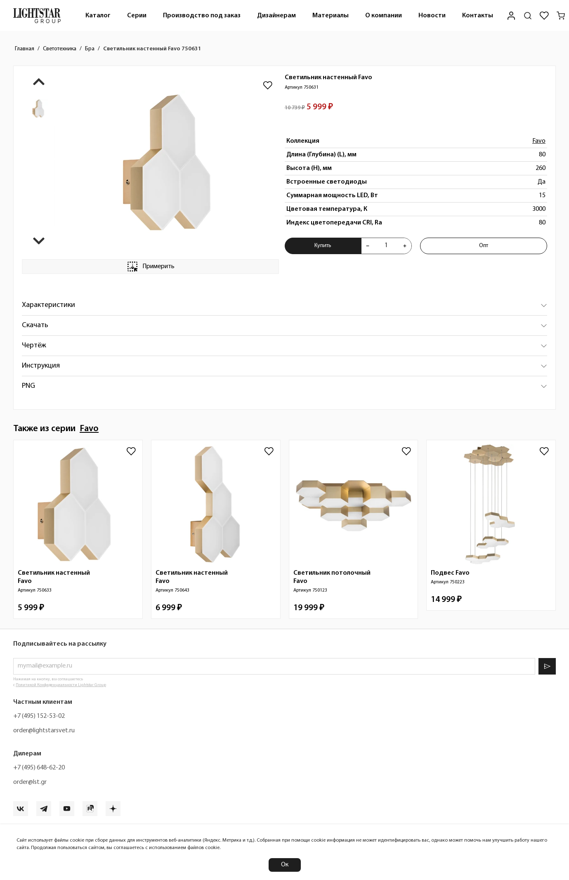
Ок (284, 864)
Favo (538, 141)
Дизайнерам (276, 15)
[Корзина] (560, 15)
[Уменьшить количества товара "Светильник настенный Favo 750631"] (367, 246)
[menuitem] (98, 15)
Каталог (98, 15)
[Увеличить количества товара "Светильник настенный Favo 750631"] (404, 246)
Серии (136, 15)
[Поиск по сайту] (527, 15)
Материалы (330, 15)
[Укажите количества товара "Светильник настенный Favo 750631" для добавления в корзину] (386, 246)
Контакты (477, 15)
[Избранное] (544, 15)
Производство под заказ (202, 15)
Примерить (150, 266)
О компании (383, 15)
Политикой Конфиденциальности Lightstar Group (61, 685)
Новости (432, 15)
